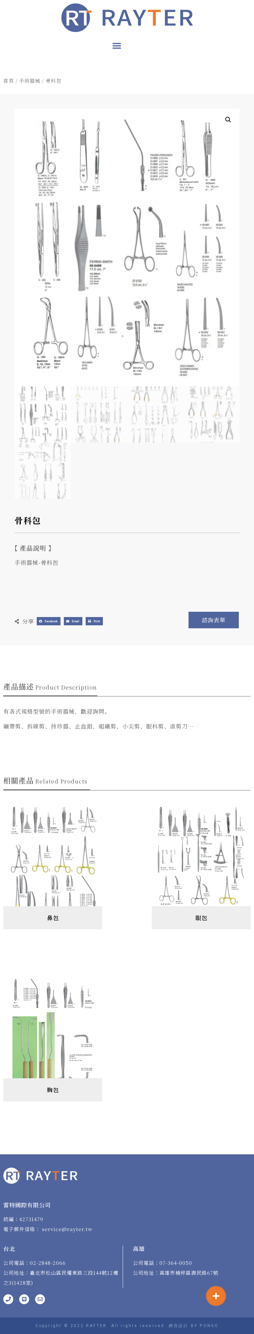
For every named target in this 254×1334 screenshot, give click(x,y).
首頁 (8, 80)
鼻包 (53, 917)
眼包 (201, 917)
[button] (117, 46)
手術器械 (29, 80)
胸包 (53, 1090)
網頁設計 (179, 1325)
